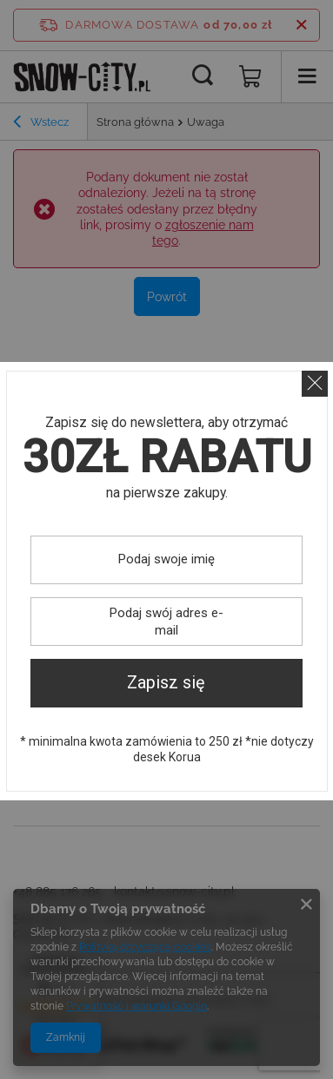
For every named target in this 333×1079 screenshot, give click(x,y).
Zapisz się (166, 683)
